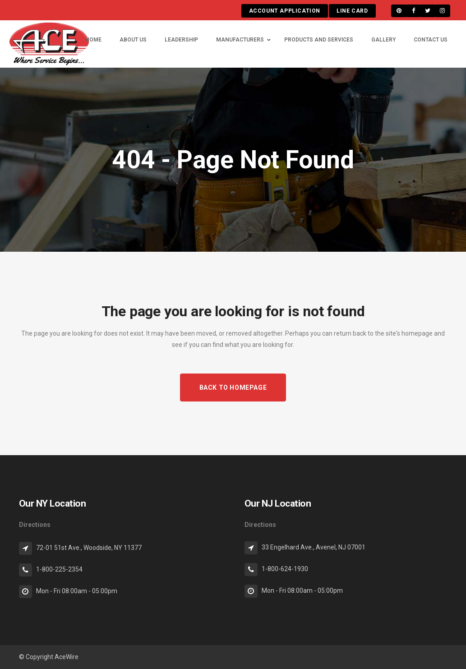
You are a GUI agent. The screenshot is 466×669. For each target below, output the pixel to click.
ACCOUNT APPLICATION (284, 11)
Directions (35, 524)
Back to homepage (233, 387)
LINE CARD (352, 11)
